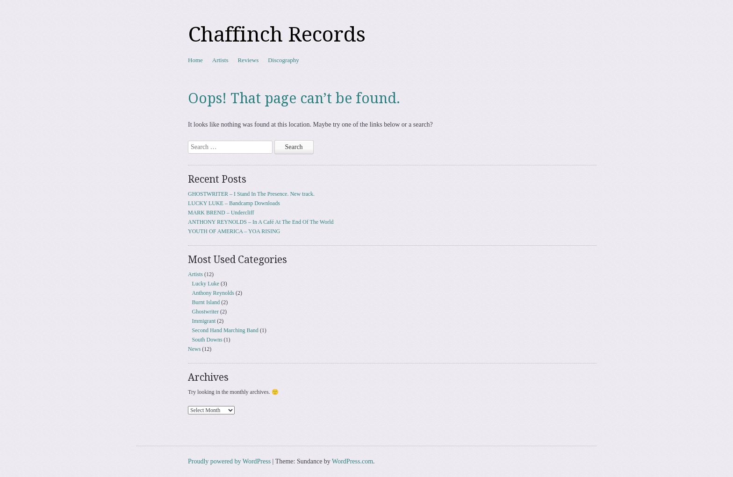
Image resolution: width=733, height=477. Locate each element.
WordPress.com (352, 461)
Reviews (248, 60)
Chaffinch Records (277, 34)
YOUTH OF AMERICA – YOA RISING (234, 231)
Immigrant (204, 321)
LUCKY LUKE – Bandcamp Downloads (234, 203)
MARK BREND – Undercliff (221, 212)
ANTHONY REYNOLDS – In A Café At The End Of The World (261, 222)
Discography (283, 60)
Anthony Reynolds (213, 293)
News (194, 349)
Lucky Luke (205, 283)
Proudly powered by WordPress (229, 461)
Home (195, 60)
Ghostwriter (205, 311)
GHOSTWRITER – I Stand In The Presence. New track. (251, 194)
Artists (220, 60)
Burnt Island (206, 302)
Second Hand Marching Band (225, 330)
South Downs (207, 339)
